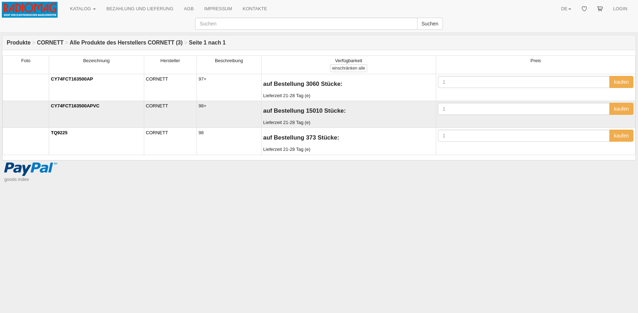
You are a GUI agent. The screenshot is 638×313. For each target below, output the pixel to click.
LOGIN (620, 8)
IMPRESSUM (218, 8)
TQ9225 (59, 132)
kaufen (621, 82)
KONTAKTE (255, 8)
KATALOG (83, 8)
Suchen (430, 23)
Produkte (19, 43)
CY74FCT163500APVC (75, 105)
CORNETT (50, 43)
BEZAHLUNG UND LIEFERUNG (139, 8)
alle (348, 68)
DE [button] (566, 8)
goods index (16, 179)
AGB (188, 8)
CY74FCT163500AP (72, 79)
